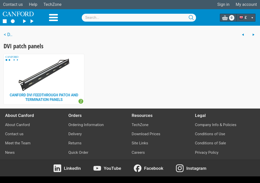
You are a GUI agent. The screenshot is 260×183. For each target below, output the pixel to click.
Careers (138, 152)
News (10, 152)
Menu (53, 17)
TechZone (52, 4)
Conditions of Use (210, 134)
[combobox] (139, 18)
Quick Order (78, 152)
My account (246, 4)
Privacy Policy (207, 152)
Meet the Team (17, 143)
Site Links (140, 143)
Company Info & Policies (215, 125)
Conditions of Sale (210, 143)
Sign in (223, 4)
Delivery (75, 134)
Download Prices (146, 134)
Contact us (13, 4)
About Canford (17, 125)
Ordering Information (86, 125)
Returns (75, 143)
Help (33, 4)
